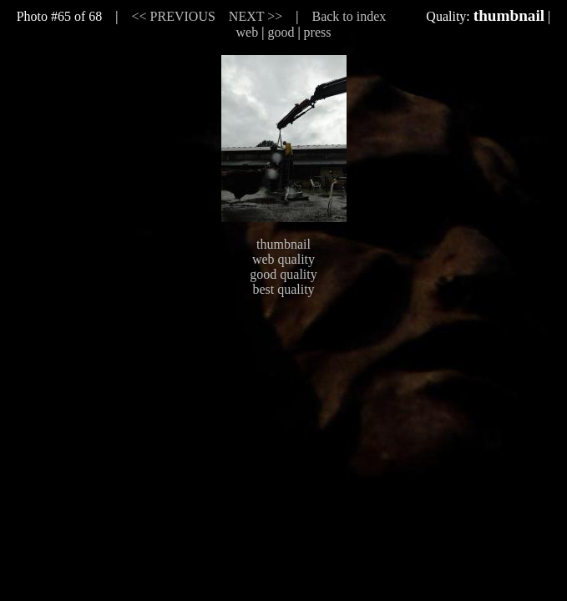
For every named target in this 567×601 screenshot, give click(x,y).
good (280, 32)
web (247, 32)
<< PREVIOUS (173, 16)
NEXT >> (255, 16)
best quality (283, 289)
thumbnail (283, 244)
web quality (283, 259)
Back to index (348, 16)
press (318, 32)
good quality (283, 274)
